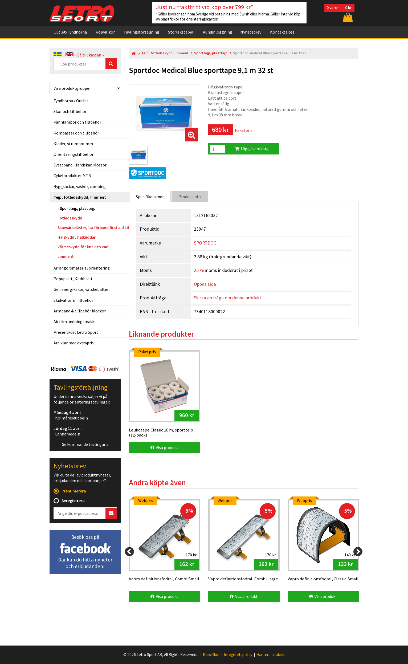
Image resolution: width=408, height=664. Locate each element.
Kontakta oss (282, 32)
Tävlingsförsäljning (141, 32)
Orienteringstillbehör (73, 154)
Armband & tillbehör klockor (80, 310)
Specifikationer (150, 196)
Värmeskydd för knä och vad (83, 246)
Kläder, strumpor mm (73, 143)
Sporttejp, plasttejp (77, 208)
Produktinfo (189, 196)
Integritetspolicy (238, 654)
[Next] (357, 551)
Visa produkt (164, 447)
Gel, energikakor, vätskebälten (81, 289)
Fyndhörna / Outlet (71, 100)
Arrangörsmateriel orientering (82, 268)
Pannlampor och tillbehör (77, 122)
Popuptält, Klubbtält (73, 278)
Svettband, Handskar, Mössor (80, 165)
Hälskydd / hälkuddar (77, 237)
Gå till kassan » (90, 55)
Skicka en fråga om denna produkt (227, 298)
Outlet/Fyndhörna (70, 32)
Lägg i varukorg (252, 148)
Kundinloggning (217, 32)
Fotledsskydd (70, 218)
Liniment (66, 256)
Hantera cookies (270, 654)
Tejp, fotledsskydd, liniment (80, 197)
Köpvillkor (105, 32)
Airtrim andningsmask (74, 321)
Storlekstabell (181, 32)
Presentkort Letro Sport (76, 332)
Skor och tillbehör (70, 111)
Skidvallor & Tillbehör (73, 300)
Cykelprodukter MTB (72, 175)
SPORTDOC (205, 243)
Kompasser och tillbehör (76, 133)
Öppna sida (205, 284)
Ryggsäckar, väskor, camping (80, 186)
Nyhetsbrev (250, 32)
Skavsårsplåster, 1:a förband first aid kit (94, 227)
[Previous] (129, 551)
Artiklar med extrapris (74, 342)
